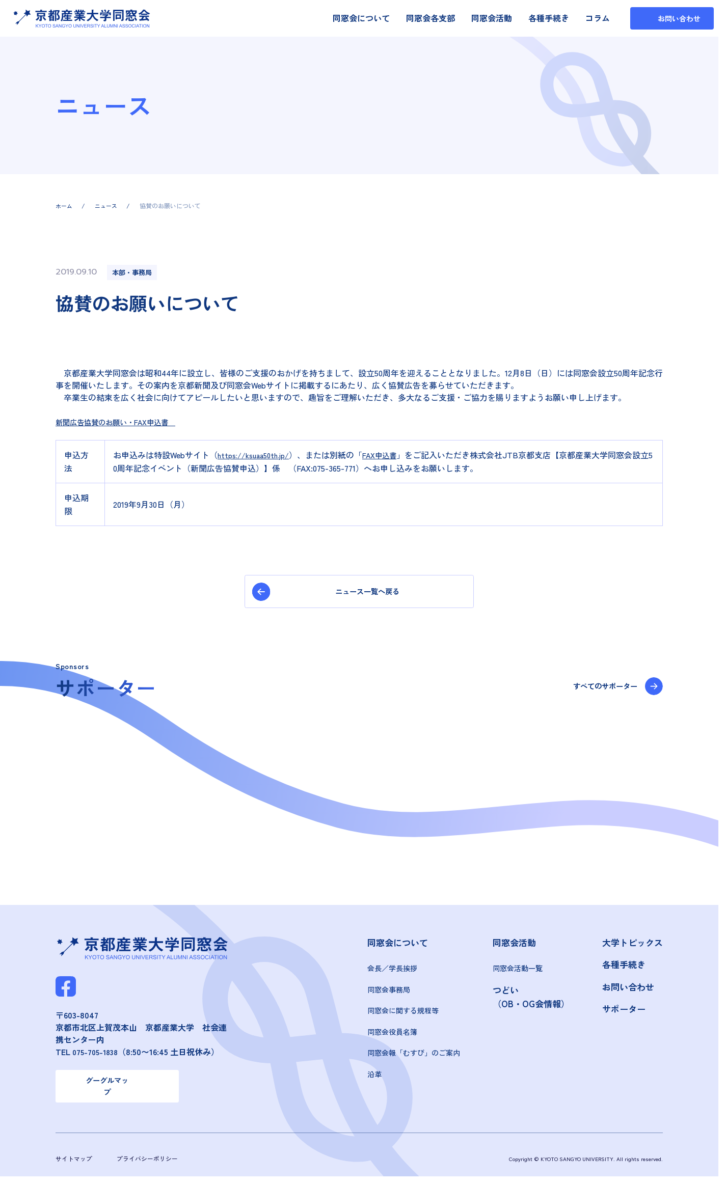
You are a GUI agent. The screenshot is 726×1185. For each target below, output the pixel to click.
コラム (597, 18)
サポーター (624, 1012)
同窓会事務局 (388, 993)
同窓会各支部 (430, 18)
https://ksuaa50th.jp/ (258, 455)
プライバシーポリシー (153, 1166)
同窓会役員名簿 (392, 1036)
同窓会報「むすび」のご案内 (413, 1057)
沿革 (374, 1078)
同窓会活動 (491, 18)
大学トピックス (632, 946)
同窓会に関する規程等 (403, 1014)
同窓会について (361, 18)
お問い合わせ (628, 990)
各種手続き (548, 18)
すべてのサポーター (597, 691)
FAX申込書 (391, 455)
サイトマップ (75, 1166)
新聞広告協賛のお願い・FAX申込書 (124, 422)
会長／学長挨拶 (392, 972)
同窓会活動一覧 (518, 972)
